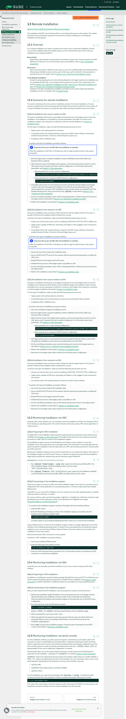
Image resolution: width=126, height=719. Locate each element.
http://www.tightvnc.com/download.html (42, 502)
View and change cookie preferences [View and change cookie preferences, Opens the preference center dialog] (79, 710)
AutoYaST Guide (62, 91)
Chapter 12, (68, 202)
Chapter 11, (52, 168)
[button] (7, 710)
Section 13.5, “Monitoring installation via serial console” (56, 87)
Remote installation (62, 13)
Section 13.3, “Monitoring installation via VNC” (52, 84)
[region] (54, 710)
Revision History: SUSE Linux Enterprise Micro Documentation (48, 29)
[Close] (98, 708)
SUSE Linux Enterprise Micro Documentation (16, 13)
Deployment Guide (36, 13)
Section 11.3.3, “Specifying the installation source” (73, 74)
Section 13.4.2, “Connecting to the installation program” (59, 346)
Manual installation (49, 13)
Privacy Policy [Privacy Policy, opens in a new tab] (31, 712)
